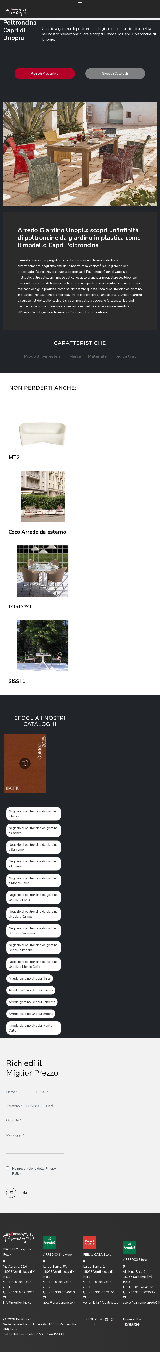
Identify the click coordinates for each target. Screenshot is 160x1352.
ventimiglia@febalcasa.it (100, 1300)
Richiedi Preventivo (45, 73)
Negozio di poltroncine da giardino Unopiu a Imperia (33, 947)
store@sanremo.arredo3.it (140, 1300)
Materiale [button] (97, 356)
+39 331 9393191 (99, 1292)
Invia (16, 1193)
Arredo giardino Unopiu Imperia (31, 1014)
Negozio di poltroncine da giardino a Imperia (33, 864)
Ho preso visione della (34, 1171)
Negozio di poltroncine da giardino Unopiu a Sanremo (33, 931)
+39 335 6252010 (19, 1292)
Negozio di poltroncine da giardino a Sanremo (33, 847)
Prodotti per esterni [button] (43, 356)
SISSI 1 (17, 681)
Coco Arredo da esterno (37, 532)
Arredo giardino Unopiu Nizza (30, 978)
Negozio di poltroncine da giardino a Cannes (33, 830)
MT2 (14, 457)
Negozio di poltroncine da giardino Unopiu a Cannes (33, 914)
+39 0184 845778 (139, 1287)
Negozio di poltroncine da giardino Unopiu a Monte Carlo (33, 964)
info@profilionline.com (18, 1300)
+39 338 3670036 (59, 1292)
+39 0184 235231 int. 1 (19, 1284)
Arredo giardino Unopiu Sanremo (32, 1002)
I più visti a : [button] (124, 356)
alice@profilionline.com (59, 1300)
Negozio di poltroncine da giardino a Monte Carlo (33, 880)
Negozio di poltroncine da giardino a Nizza (33, 813)
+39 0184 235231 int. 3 (99, 1284)
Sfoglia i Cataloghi (115, 73)
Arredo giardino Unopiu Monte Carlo (30, 1028)
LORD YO (20, 607)
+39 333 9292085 (139, 1292)
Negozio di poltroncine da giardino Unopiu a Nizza (33, 897)
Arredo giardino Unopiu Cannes (31, 990)
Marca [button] (75, 356)
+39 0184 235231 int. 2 (59, 1284)
